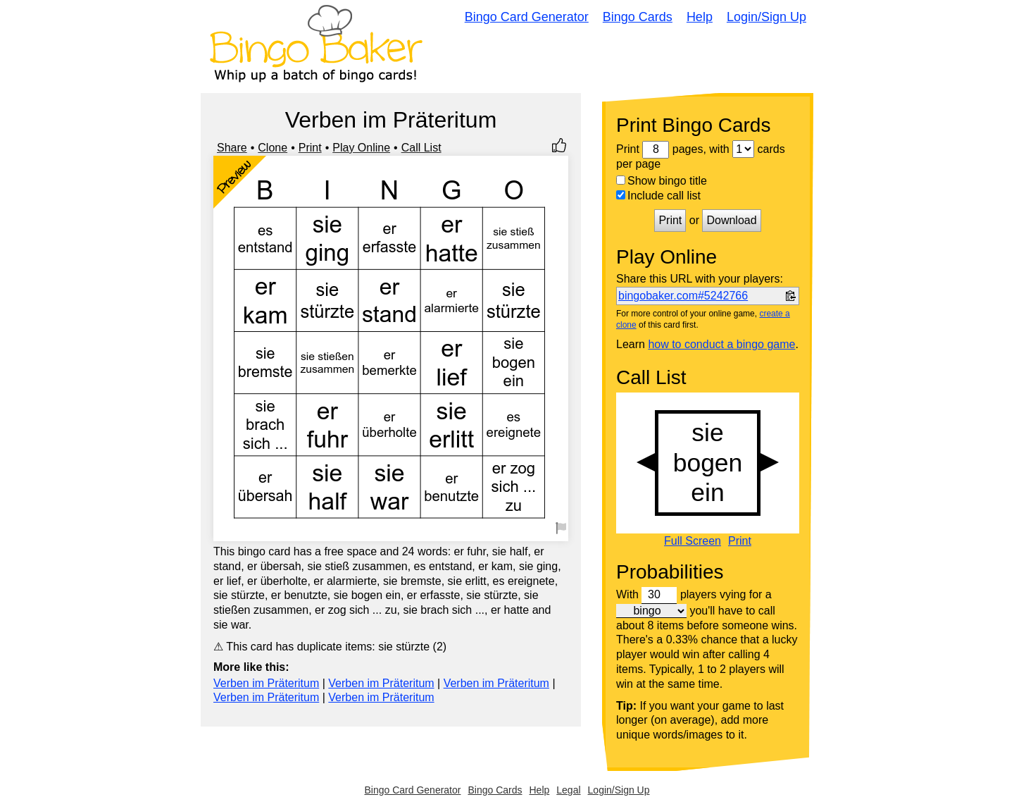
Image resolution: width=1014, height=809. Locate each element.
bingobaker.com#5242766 (683, 296)
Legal (568, 790)
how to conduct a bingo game (721, 344)
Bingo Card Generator (527, 17)
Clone (272, 148)
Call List (421, 148)
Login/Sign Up (766, 17)
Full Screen (692, 541)
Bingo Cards (637, 17)
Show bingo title (661, 181)
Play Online (361, 148)
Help (700, 17)
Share (232, 148)
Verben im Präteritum (266, 683)
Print (310, 148)
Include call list (658, 196)
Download (731, 220)
